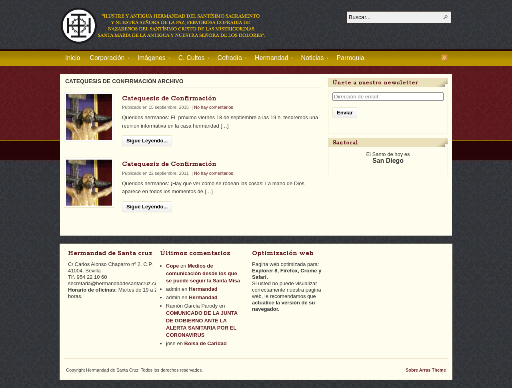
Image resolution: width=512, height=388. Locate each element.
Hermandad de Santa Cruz (163, 25)
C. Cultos (192, 59)
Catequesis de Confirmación (169, 98)
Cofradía (230, 59)
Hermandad (271, 59)
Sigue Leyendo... (147, 141)
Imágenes (151, 59)
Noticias (312, 59)
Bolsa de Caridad (205, 343)
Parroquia (350, 57)
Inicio (72, 57)
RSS (444, 57)
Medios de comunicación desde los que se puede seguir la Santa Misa (203, 273)
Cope (172, 266)
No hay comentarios (213, 107)
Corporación (107, 59)
